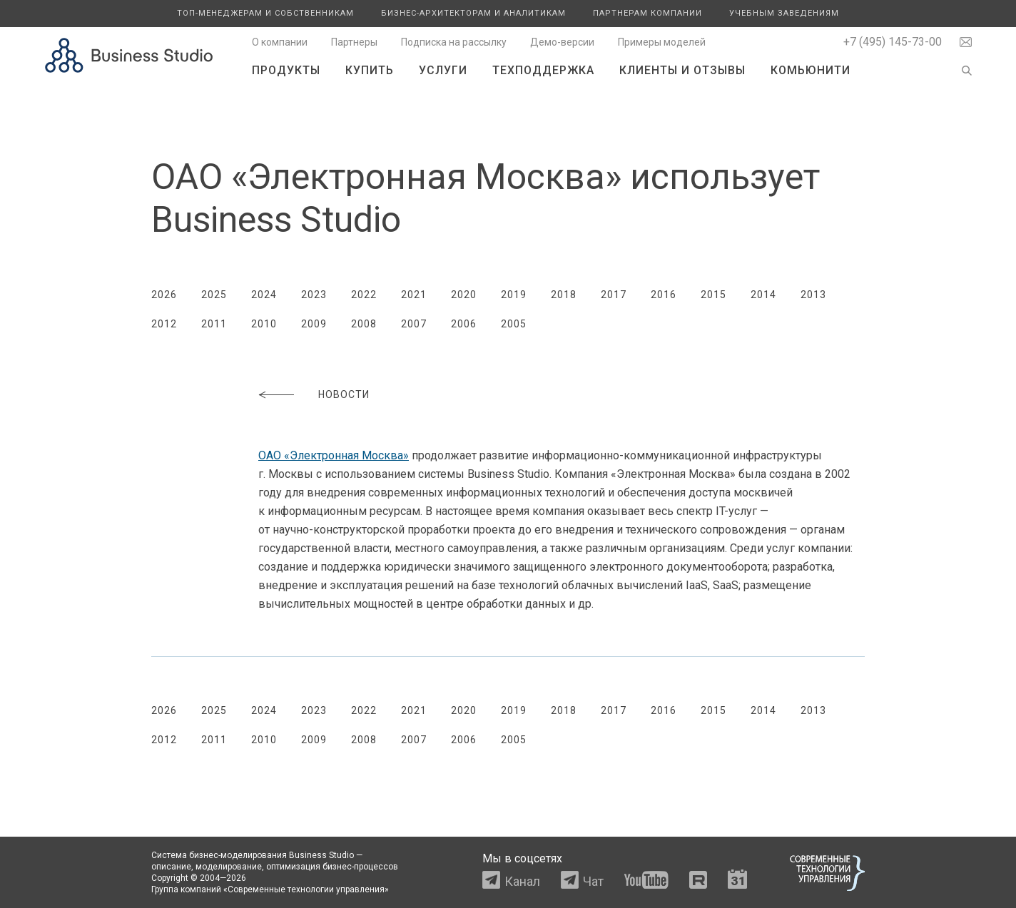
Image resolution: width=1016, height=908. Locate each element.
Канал (522, 881)
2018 (563, 294)
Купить (369, 70)
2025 (214, 294)
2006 (464, 324)
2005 (514, 324)
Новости (344, 394)
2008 (364, 324)
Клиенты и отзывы (682, 70)
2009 (314, 324)
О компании (280, 42)
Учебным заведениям (784, 13)
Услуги (443, 70)
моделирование (228, 867)
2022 (364, 294)
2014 (763, 294)
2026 (164, 294)
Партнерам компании (647, 13)
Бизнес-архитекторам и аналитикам (473, 13)
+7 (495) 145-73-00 (892, 42)
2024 (264, 294)
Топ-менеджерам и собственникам (265, 13)
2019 (514, 294)
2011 (214, 324)
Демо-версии (562, 42)
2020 (464, 294)
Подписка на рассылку (454, 42)
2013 (813, 294)
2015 (713, 294)
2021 (414, 294)
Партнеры (354, 42)
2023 (314, 294)
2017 (613, 294)
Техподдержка (543, 70)
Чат (593, 881)
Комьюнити (810, 70)
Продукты (286, 70)
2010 (264, 324)
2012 (164, 324)
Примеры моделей (662, 42)
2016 (663, 294)
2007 (414, 324)
